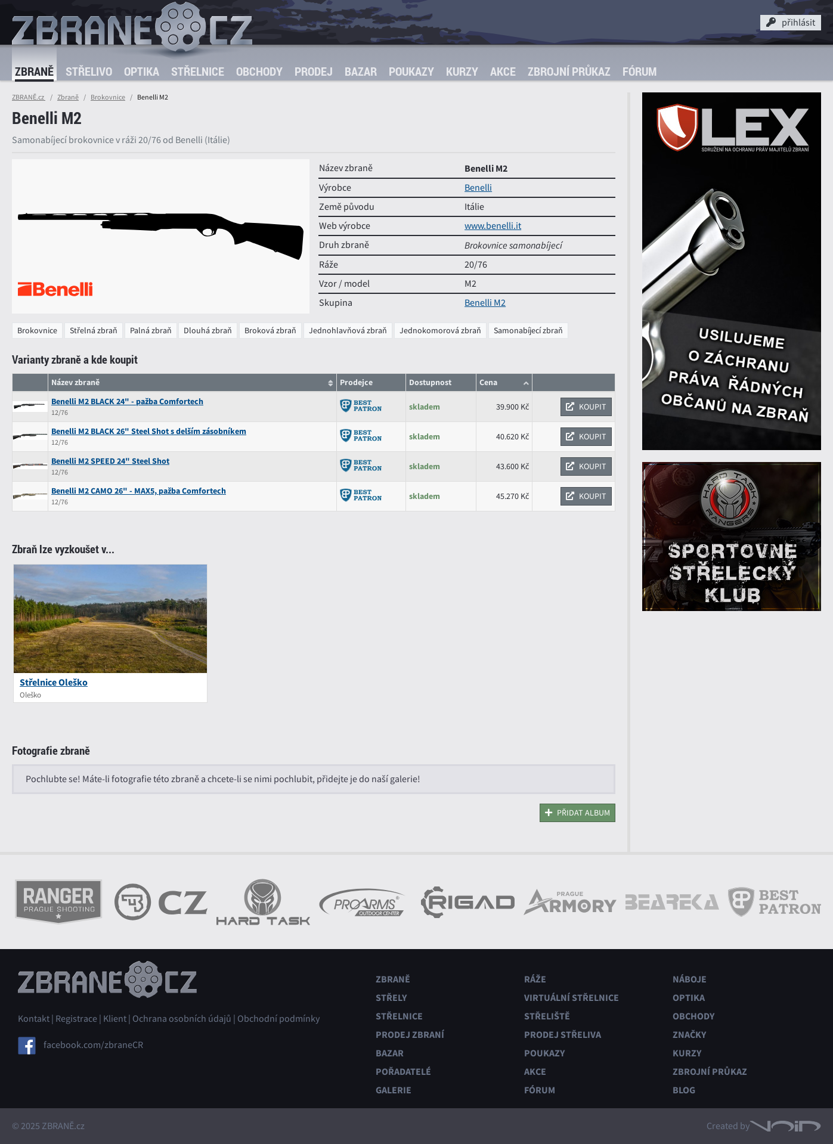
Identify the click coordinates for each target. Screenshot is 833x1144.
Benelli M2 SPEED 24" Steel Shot (110, 461)
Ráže (535, 979)
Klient (114, 1019)
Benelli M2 (485, 303)
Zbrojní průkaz (569, 71)
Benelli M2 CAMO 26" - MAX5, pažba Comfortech (138, 491)
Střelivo (89, 71)
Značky (689, 1034)
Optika (141, 71)
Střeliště (547, 1016)
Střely (391, 997)
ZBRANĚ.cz (28, 97)
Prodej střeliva (562, 1034)
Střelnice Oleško (54, 682)
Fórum (640, 71)
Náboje (690, 979)
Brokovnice (108, 97)
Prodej (314, 71)
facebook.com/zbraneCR (93, 1045)
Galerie (393, 1090)
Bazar (361, 71)
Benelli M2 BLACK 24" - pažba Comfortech (127, 401)
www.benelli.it (493, 226)
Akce (503, 71)
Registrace (76, 1019)
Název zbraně (75, 382)
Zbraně (34, 71)
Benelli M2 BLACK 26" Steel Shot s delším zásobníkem (148, 431)
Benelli (478, 188)
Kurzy (462, 71)
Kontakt (33, 1019)
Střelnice (197, 71)
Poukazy (411, 71)
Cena (488, 382)
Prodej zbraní (410, 1034)
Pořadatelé (403, 1071)
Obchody (259, 71)
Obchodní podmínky (278, 1019)
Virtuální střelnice (571, 997)
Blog (684, 1090)
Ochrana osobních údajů (181, 1019)
